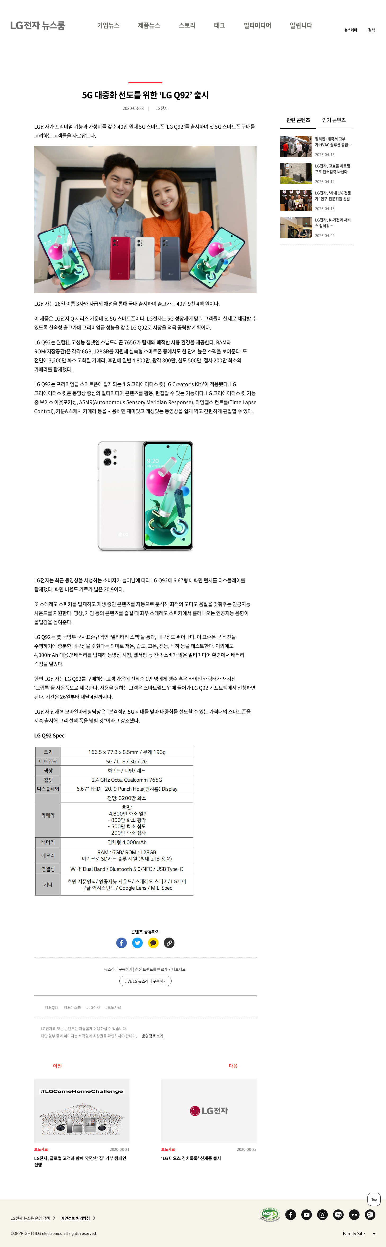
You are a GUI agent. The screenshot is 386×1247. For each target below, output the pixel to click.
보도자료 (114, 1007)
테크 (219, 25)
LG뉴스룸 (73, 1007)
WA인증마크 (270, 1214)
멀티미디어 (257, 25)
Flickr (354, 1214)
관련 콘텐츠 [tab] (301, 120)
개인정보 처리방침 (75, 1218)
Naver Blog (338, 1214)
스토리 (187, 25)
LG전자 (94, 1007)
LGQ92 (53, 1007)
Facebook (290, 1214)
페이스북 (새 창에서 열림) (121, 943)
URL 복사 (169, 943)
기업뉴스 (108, 25)
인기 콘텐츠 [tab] (334, 120)
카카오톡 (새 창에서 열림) (153, 943)
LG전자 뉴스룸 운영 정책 (30, 1218)
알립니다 (301, 25)
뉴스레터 (350, 30)
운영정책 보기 (152, 1035)
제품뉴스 (149, 25)
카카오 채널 (370, 1214)
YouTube (306, 1214)
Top (374, 1199)
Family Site (359, 1233)
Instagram (322, 1214)
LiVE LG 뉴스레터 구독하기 (145, 981)
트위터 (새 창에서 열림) (137, 943)
